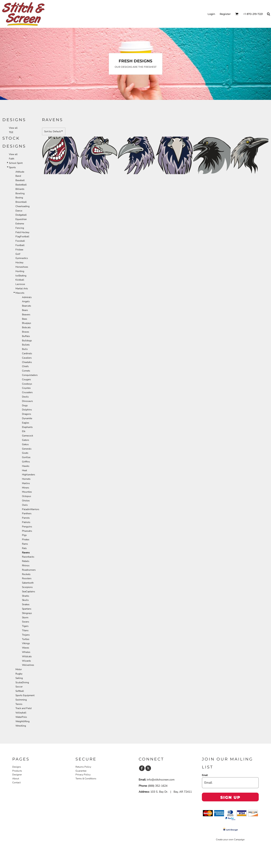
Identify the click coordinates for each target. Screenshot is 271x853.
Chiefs (25, 366)
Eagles (25, 422)
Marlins (26, 483)
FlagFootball (22, 236)
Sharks (25, 595)
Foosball (20, 240)
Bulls (25, 349)
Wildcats (27, 656)
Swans (25, 621)
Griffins (26, 461)
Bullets (26, 344)
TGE (11, 132)
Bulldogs (27, 340)
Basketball (21, 184)
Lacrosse (20, 284)
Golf (17, 254)
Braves (25, 331)
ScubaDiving (22, 682)
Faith (11, 158)
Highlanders (28, 474)
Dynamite (27, 418)
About (15, 778)
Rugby (18, 673)
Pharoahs (27, 531)
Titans (25, 630)
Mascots (19, 292)
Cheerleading (22, 206)
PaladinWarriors (30, 509)
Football (20, 245)
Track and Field (23, 708)
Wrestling (20, 725)
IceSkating (20, 275)
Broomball (21, 202)
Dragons (26, 414)
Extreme (19, 223)
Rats (24, 548)
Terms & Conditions (85, 778)
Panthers (26, 513)
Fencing (19, 228)
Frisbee (19, 249)
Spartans (26, 608)
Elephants (27, 427)
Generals (26, 448)
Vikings (26, 643)
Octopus (26, 496)
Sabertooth (28, 582)
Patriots (26, 522)
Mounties (27, 491)
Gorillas (26, 457)
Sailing (19, 678)
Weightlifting (22, 721)
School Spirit (16, 163)
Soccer (19, 686)
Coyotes (26, 388)
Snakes (26, 604)
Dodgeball (21, 214)
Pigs (24, 535)
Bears (25, 310)
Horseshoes (21, 266)
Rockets (26, 574)
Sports (12, 167)
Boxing (19, 197)
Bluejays (26, 323)
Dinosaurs (27, 401)
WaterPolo (21, 717)
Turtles (25, 639)
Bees (24, 318)
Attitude (19, 171)
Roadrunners (29, 569)
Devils (25, 396)
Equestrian (21, 219)
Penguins (27, 526)
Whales (26, 652)
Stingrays (27, 613)
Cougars (26, 379)
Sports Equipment (24, 695)
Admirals (27, 297)
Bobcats (26, 327)
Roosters (26, 578)
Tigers (25, 626)
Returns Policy (83, 766)
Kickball (19, 279)
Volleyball (20, 712)
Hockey (19, 262)
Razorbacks (28, 556)
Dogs (25, 405)
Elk (23, 431)
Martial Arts (21, 288)
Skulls (25, 600)
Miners (25, 487)
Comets (26, 370)
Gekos (25, 444)
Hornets (26, 479)
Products (17, 770)
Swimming (21, 699)
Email (205, 775)
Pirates (25, 539)
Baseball (20, 180)
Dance (18, 210)
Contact (16, 782)
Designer (17, 774)
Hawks (25, 466)
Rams (25, 543)
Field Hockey (22, 232)
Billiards (19, 189)
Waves (25, 647)
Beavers (26, 314)
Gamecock (27, 435)
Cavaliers (27, 357)
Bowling (20, 193)
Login (211, 13)
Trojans (26, 634)
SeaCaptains (28, 591)
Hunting (19, 271)
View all (13, 127)
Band (18, 176)
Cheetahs (27, 362)
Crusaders (27, 392)
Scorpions (27, 587)
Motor (18, 669)
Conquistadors (30, 375)
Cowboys (27, 383)
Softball (19, 691)
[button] (236, 13)
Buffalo (26, 336)
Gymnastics (21, 258)
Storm (25, 617)
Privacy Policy (83, 774)
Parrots (26, 517)
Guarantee (80, 770)
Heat (24, 470)
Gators (25, 440)
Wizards (26, 660)
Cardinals (27, 353)
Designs (16, 766)
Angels (26, 301)
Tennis (18, 704)
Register (225, 13)
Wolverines (28, 665)
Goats (25, 452)
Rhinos (26, 565)
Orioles (26, 500)
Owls (25, 505)
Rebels (25, 561)
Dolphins (27, 409)
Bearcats (26, 305)
